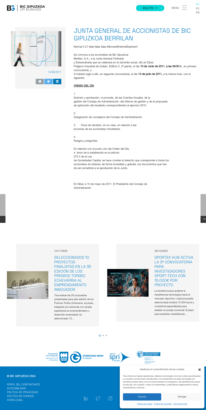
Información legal (180, 404)
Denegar (182, 397)
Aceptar (142, 397)
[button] (199, 369)
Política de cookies (145, 404)
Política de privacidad (163, 404)
